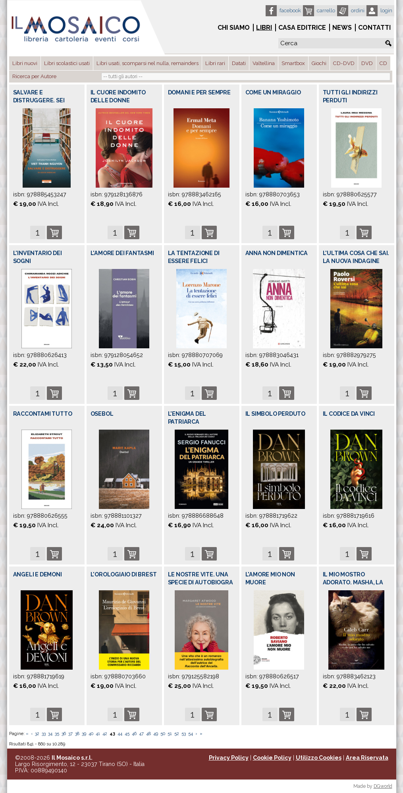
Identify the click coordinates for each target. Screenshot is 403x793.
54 (190, 733)
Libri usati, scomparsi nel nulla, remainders (147, 63)
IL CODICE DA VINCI (349, 414)
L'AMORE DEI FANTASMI (122, 253)
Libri (264, 27)
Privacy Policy (229, 758)
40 (91, 733)
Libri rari (215, 63)
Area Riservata (367, 758)
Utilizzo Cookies (318, 758)
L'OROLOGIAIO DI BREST (124, 574)
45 (127, 733)
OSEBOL (102, 414)
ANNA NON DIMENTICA (276, 253)
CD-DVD (344, 63)
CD (383, 63)
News (342, 27)
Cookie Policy (272, 758)
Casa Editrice (302, 27)
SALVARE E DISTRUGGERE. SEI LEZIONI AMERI (39, 100)
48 (148, 733)
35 (57, 733)
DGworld (383, 786)
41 (98, 733)
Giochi (319, 63)
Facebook (290, 10)
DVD (367, 63)
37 (70, 733)
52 (176, 733)
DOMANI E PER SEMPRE (199, 92)
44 (120, 733)
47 (141, 733)
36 (64, 733)
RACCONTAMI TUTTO (42, 414)
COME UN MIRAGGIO (273, 92)
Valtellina (264, 63)
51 (170, 733)
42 (104, 733)
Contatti (374, 27)
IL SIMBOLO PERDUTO (275, 414)
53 (183, 733)
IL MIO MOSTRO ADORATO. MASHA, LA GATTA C (353, 582)
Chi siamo (234, 27)
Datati (239, 63)
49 (155, 733)
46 (134, 733)
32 (37, 733)
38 (77, 733)
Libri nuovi (24, 63)
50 (162, 733)
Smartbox (293, 63)
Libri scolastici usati (67, 63)
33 (44, 733)
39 (84, 733)
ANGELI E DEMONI (37, 574)
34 (50, 733)
